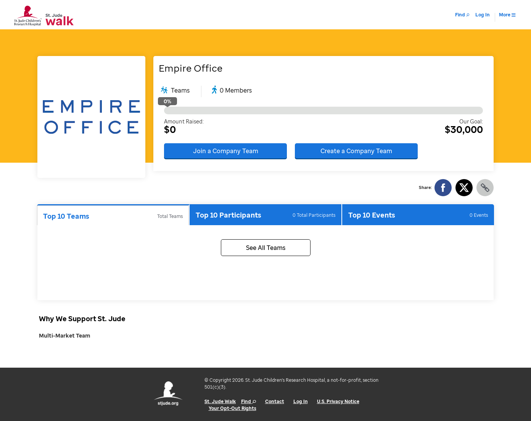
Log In (300, 401)
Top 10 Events (418, 214)
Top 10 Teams (113, 216)
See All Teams (265, 247)
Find (248, 401)
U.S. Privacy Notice (338, 401)
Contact (274, 401)
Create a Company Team (356, 151)
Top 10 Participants (265, 214)
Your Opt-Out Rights (232, 408)
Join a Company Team (225, 151)
